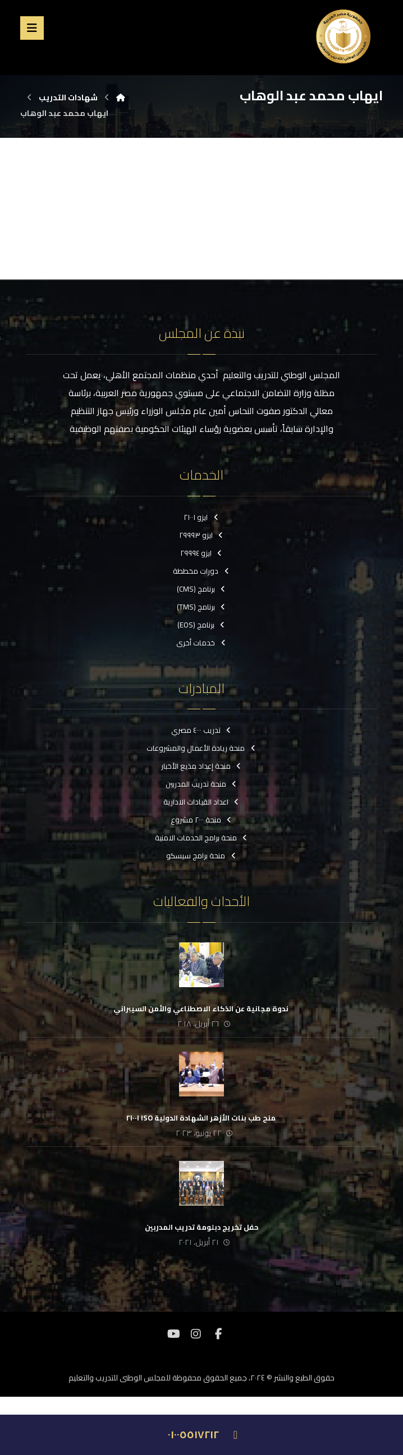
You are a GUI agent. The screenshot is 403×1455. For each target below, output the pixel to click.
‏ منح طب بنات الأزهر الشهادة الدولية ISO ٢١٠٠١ (201, 1117)
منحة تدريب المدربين (202, 784)
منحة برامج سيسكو (201, 855)
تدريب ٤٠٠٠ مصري (201, 730)
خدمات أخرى (201, 642)
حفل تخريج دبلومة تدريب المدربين (202, 1227)
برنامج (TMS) (202, 606)
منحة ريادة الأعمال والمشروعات (201, 748)
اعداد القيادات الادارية (201, 801)
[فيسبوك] (218, 1334)
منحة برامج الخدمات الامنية (202, 837)
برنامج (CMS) (202, 589)
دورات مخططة (201, 571)
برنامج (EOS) (201, 624)
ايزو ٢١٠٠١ (201, 517)
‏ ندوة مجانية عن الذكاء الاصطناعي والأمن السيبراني (201, 1008)
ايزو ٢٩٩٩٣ (202, 535)
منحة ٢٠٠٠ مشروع (202, 819)
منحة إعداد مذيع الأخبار (201, 766)
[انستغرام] (196, 1334)
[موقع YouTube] (173, 1334)
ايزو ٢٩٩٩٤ (201, 553)
